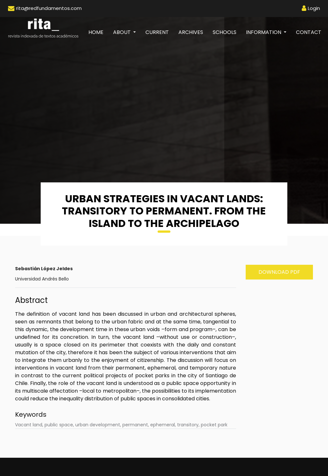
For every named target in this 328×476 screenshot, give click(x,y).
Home (98, 32)
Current (157, 32)
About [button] (122, 32)
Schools (224, 32)
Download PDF (279, 272)
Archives (190, 32)
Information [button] (264, 32)
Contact (308, 32)
